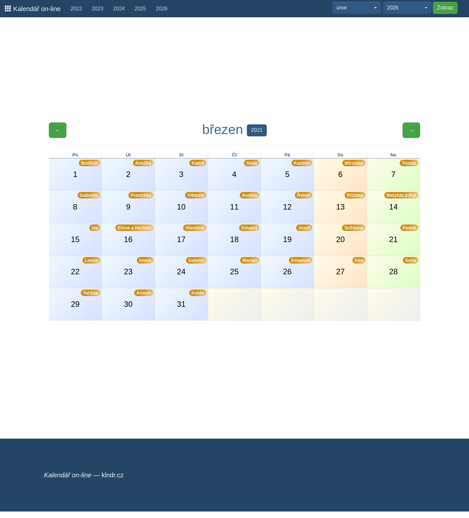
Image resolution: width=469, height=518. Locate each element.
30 (138, 299)
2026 (162, 8)
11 (244, 201)
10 (191, 201)
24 (191, 266)
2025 (140, 8)
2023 (98, 8)
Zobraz (445, 7)
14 (401, 201)
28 (404, 266)
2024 (119, 8)
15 (85, 234)
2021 (257, 130)
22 (85, 266)
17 (191, 234)
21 (404, 234)
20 (350, 234)
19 (297, 234)
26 (297, 266)
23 (138, 266)
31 (191, 299)
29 (85, 299)
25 (244, 266)
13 (350, 201)
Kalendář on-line (33, 8)
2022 (76, 8)
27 (350, 266)
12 (297, 201)
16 (134, 234)
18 (244, 234)
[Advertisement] (234, 69)
